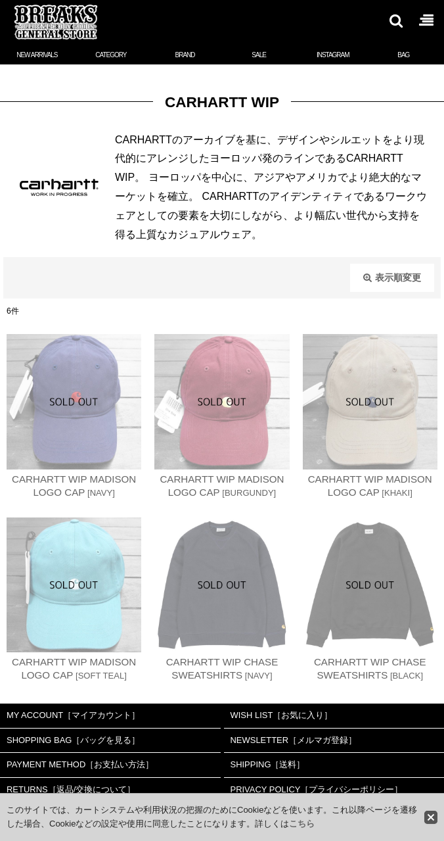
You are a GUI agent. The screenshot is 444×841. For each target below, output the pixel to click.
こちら (302, 824)
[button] (395, 20)
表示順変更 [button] (392, 277)
